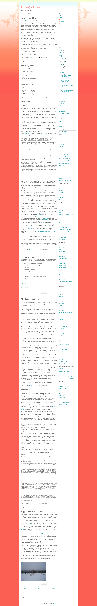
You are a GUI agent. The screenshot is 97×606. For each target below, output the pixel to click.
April (62, 69)
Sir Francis (61, 121)
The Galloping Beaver (63, 326)
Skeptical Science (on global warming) (66, 229)
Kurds (22, 529)
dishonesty (46, 219)
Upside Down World (62, 279)
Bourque (60, 142)
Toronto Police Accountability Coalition (66, 214)
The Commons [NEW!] (63, 99)
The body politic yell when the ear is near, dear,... (67, 78)
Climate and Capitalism (63, 131)
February (63, 72)
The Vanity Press (62, 351)
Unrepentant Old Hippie (63, 404)
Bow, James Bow (62, 305)
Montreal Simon (62, 359)
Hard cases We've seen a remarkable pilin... (65, 81)
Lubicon (43, 533)
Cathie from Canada (62, 314)
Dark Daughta (61, 391)
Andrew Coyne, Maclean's (63, 152)
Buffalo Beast (61, 310)
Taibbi (60, 274)
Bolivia (29, 523)
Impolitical (61, 331)
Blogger (53, 603)
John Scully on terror (62, 347)
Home (39, 588)
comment (54, 406)
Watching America (62, 283)
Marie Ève (62, 25)
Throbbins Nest (61, 346)
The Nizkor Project (62, 237)
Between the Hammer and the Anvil (65, 180)
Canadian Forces (62, 144)
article (22, 409)
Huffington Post (62, 256)
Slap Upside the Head (63, 361)
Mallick (60, 204)
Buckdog (60, 126)
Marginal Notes (61, 395)
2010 (61, 49)
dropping (27, 133)
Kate (22, 259)
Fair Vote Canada (62, 101)
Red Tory (60, 338)
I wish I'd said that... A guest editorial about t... (66, 76)
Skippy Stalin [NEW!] (62, 197)
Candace (60, 188)
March (62, 70)
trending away (39, 214)
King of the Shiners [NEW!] (64, 113)
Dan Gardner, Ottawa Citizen (64, 154)
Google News (61, 146)
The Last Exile (61, 192)
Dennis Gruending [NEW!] (63, 330)
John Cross (62, 23)
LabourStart (70, 376)
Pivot (60, 212)
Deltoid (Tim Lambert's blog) (64, 231)
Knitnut (60, 369)
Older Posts (54, 588)
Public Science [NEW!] (63, 227)
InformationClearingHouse (63, 258)
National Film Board (62, 265)
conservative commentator (34, 127)
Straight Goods (61, 272)
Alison (61, 15)
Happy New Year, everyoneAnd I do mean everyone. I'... (67, 91)
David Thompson (62, 111)
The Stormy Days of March (64, 402)
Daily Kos (60, 249)
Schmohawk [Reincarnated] (64, 344)
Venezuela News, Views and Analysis (65, 281)
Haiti (53, 526)
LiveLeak (60, 261)
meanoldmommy (62, 397)
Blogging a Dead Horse (63, 303)
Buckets (60, 307)
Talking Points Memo (62, 276)
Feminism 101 (61, 103)
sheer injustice (29, 228)
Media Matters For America (64, 263)
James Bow (62, 21)
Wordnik (60, 136)
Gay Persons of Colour (63, 357)
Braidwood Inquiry (62, 216)
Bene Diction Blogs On (63, 299)
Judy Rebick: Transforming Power (65, 105)
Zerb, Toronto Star (62, 167)
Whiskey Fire (61, 178)
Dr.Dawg (61, 19)
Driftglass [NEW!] (62, 251)
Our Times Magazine (71, 378)
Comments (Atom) (41, 592)
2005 (61, 93)
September (63, 61)
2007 (61, 53)
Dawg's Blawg (32, 7)
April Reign (61, 383)
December (63, 56)
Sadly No (60, 269)
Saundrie (60, 342)
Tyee (60, 277)
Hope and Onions (62, 393)
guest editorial (25, 20)
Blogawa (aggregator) (63, 368)
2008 (61, 52)
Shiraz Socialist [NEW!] (63, 270)
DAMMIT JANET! (62, 390)
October (62, 59)
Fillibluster (61, 324)
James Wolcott (61, 165)
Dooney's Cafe (61, 222)
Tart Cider (60, 199)
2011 (61, 47)
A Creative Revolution (63, 317)
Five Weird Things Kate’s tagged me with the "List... (67, 83)
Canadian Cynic (62, 176)
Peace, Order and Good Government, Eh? (66, 337)
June (62, 66)
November (63, 58)
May (62, 67)
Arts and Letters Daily (63, 220)
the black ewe (61, 386)
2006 (61, 55)
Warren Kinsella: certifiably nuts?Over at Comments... (67, 89)
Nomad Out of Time (62, 267)
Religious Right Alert (62, 340)
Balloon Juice (61, 244)
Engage (60, 253)
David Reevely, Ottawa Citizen (64, 158)
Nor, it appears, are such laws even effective (47, 231)
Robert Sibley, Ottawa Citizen (64, 163)
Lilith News (61, 335)
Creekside (61, 319)
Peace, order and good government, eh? (66, 289)
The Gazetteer (61, 328)
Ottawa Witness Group (63, 210)
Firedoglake (61, 254)
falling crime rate (41, 216)
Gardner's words (43, 133)
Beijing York (61, 298)
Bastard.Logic (61, 296)
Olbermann (61, 205)
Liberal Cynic (61, 333)
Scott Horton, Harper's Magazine (65, 160)
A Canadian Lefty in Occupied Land (65, 312)
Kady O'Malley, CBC (62, 156)
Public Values (61, 106)
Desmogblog (61, 321)
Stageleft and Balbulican (63, 349)
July (62, 64)
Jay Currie (61, 195)
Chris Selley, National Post (63, 161)
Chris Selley (23, 127)
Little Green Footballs (63, 115)
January (62, 74)
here (52, 246)
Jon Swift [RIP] (61, 185)
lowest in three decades (44, 218)
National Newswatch (62, 148)
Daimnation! (61, 190)
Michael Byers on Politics (63, 308)
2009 (61, 50)
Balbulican (62, 17)
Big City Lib (61, 301)
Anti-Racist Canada (62, 235)
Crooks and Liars (62, 247)
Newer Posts (24, 588)
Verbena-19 (61, 353)
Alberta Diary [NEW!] (62, 294)
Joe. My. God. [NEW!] (63, 363)
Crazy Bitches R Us (62, 388)
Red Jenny (61, 400)
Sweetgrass (23, 302)
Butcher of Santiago (42, 524)
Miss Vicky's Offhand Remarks (64, 371)
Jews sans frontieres (62, 260)
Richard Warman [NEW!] (63, 239)
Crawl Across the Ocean (63, 315)
